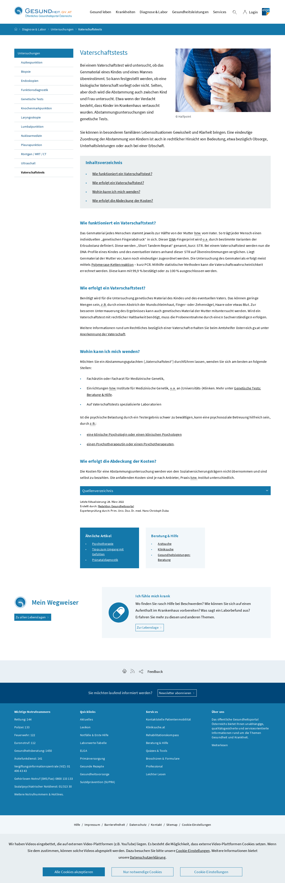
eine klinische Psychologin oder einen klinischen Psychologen (134, 435)
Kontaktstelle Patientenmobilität (168, 720)
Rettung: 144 (23, 720)
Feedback (155, 672)
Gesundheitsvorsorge (94, 775)
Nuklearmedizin (31, 136)
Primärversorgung (92, 759)
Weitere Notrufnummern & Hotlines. (39, 795)
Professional (154, 767)
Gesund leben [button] (100, 12)
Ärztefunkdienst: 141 (28, 759)
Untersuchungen (62, 30)
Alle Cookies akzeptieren (74, 871)
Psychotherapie (102, 544)
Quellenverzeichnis (175, 491)
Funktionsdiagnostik (34, 91)
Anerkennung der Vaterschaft (102, 334)
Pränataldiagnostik (105, 560)
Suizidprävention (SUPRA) (97, 783)
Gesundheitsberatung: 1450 (33, 751)
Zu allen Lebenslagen (33, 618)
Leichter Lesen (156, 775)
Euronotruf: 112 (25, 743)
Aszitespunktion (31, 63)
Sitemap (171, 825)
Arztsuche (164, 544)
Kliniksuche (165, 550)
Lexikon (85, 728)
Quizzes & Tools (156, 751)
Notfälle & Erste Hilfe (94, 736)
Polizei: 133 (22, 728)
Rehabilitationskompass (162, 736)
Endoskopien (29, 81)
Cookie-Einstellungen (193, 850)
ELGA (83, 751)
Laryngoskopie (31, 118)
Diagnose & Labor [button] (154, 12)
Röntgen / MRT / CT (34, 155)
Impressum (92, 825)
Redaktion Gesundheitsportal (116, 507)
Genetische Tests (32, 100)
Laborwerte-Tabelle (93, 743)
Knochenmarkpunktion (36, 109)
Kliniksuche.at (155, 728)
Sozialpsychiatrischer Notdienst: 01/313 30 (43, 787)
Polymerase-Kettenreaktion (112, 265)
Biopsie (26, 72)
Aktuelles (86, 720)
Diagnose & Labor (34, 30)
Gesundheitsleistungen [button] (190, 12)
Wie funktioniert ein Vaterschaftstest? (122, 174)
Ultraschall (28, 164)
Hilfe (77, 825)
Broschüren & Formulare (163, 759)
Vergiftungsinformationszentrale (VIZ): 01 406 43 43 (42, 769)
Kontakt (156, 825)
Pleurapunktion (31, 146)
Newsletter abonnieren (177, 693)
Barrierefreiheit (114, 825)
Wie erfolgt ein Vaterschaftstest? (118, 183)
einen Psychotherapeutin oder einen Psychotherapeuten (130, 444)
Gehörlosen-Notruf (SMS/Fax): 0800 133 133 (43, 779)
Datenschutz (138, 825)
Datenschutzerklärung (148, 857)
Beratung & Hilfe (157, 743)
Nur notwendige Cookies (142, 871)
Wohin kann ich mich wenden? (116, 192)
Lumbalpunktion (32, 127)
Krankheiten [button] (125, 12)
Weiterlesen (220, 746)
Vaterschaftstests (33, 173)
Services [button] (219, 12)
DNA (172, 240)
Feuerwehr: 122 (24, 736)
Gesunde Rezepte (92, 767)
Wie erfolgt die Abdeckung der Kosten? (122, 201)
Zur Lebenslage (150, 627)
